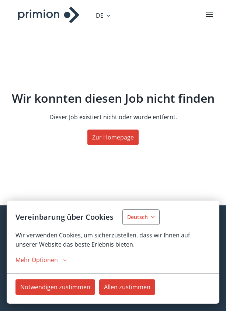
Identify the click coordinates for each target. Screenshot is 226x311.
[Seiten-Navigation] (209, 14)
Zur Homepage (113, 137)
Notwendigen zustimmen (55, 287)
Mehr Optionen (40, 259)
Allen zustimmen (127, 287)
